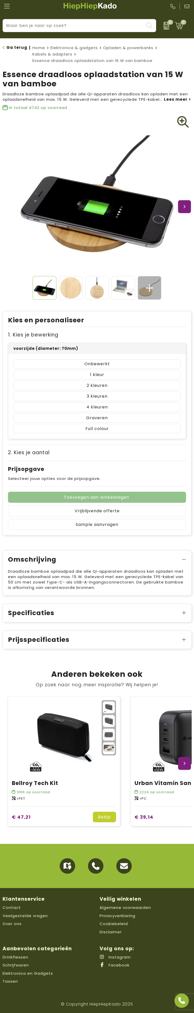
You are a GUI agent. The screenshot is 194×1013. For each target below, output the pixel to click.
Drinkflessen (15, 957)
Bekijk (104, 817)
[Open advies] (181, 1000)
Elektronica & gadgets (74, 47)
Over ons (12, 923)
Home (38, 47)
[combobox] (73, 25)
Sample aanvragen (97, 524)
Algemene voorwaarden (125, 907)
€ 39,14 (144, 817)
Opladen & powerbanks (128, 47)
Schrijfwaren (16, 965)
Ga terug (16, 47)
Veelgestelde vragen (25, 915)
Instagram (115, 957)
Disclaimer (111, 932)
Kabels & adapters (52, 54)
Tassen (10, 981)
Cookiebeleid (114, 923)
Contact (12, 907)
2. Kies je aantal (29, 452)
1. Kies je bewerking (33, 334)
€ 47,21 (21, 817)
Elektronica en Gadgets (28, 973)
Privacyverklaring (117, 915)
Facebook (114, 965)
